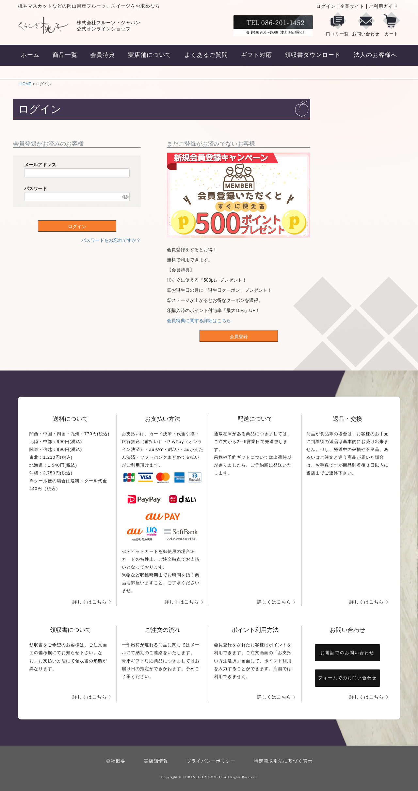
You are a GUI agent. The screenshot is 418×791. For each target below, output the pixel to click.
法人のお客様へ (375, 55)
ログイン (326, 6)
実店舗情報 (156, 761)
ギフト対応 (256, 55)
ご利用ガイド (383, 6)
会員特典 (102, 55)
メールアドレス (40, 164)
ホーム (30, 55)
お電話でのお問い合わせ (347, 652)
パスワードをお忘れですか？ (111, 240)
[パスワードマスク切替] (125, 196)
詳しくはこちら (89, 601)
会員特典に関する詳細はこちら (199, 320)
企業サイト (352, 6)
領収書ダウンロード (313, 55)
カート (391, 24)
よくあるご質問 (206, 55)
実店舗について (149, 55)
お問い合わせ (365, 24)
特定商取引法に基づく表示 (283, 761)
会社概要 (115, 761)
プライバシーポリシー (210, 761)
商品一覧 (65, 55)
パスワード (35, 188)
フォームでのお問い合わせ (347, 677)
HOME (25, 84)
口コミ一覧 (337, 24)
